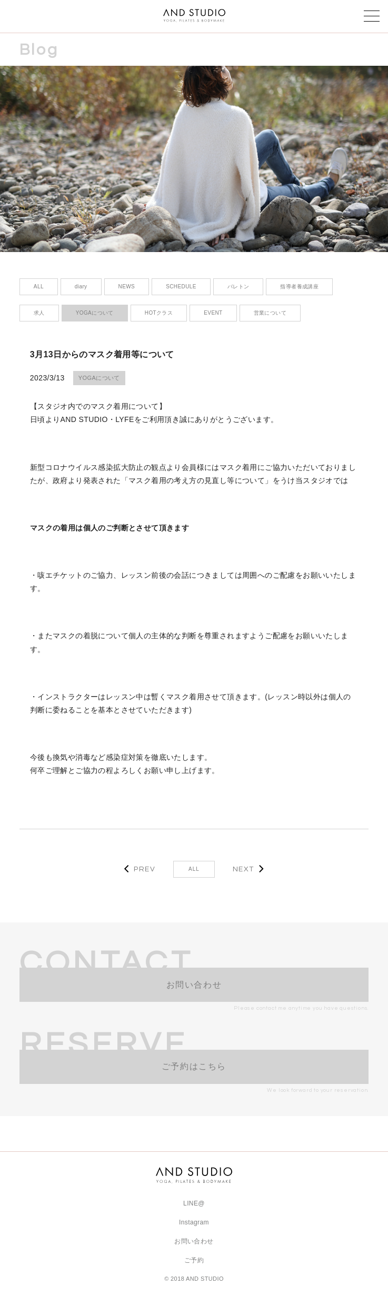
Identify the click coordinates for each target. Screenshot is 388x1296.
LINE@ (194, 1203)
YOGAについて (99, 378)
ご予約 (194, 1260)
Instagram (194, 1222)
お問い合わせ (193, 1241)
